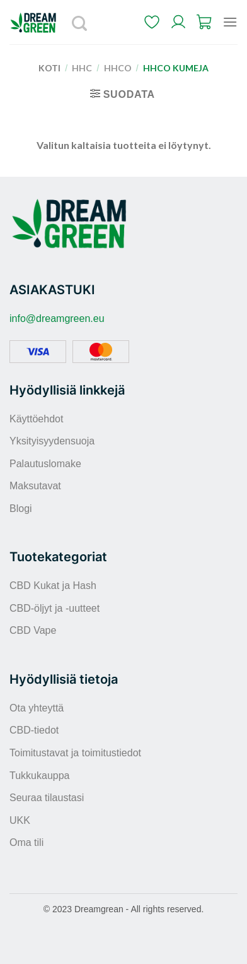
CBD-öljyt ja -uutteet (54, 608)
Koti (49, 67)
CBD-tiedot (34, 730)
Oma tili (26, 842)
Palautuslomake (45, 463)
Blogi (20, 508)
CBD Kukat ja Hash (52, 585)
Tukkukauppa (39, 775)
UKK (19, 820)
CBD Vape (32, 630)
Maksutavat (35, 485)
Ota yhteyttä (36, 708)
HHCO (118, 67)
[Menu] (230, 21)
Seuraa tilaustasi (46, 797)
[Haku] (80, 22)
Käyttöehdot (36, 419)
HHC (82, 67)
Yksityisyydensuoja (52, 441)
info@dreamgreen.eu (57, 318)
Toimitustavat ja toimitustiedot (75, 752)
